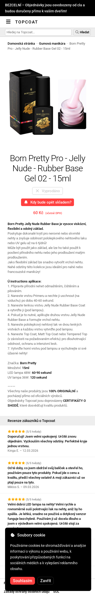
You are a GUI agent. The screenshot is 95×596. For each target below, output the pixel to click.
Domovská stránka (21, 43)
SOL (56, 591)
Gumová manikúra (52, 43)
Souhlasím (22, 580)
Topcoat (26, 21)
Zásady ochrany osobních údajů (26, 591)
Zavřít (45, 580)
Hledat (82, 32)
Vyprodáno (47, 191)
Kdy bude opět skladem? (47, 202)
